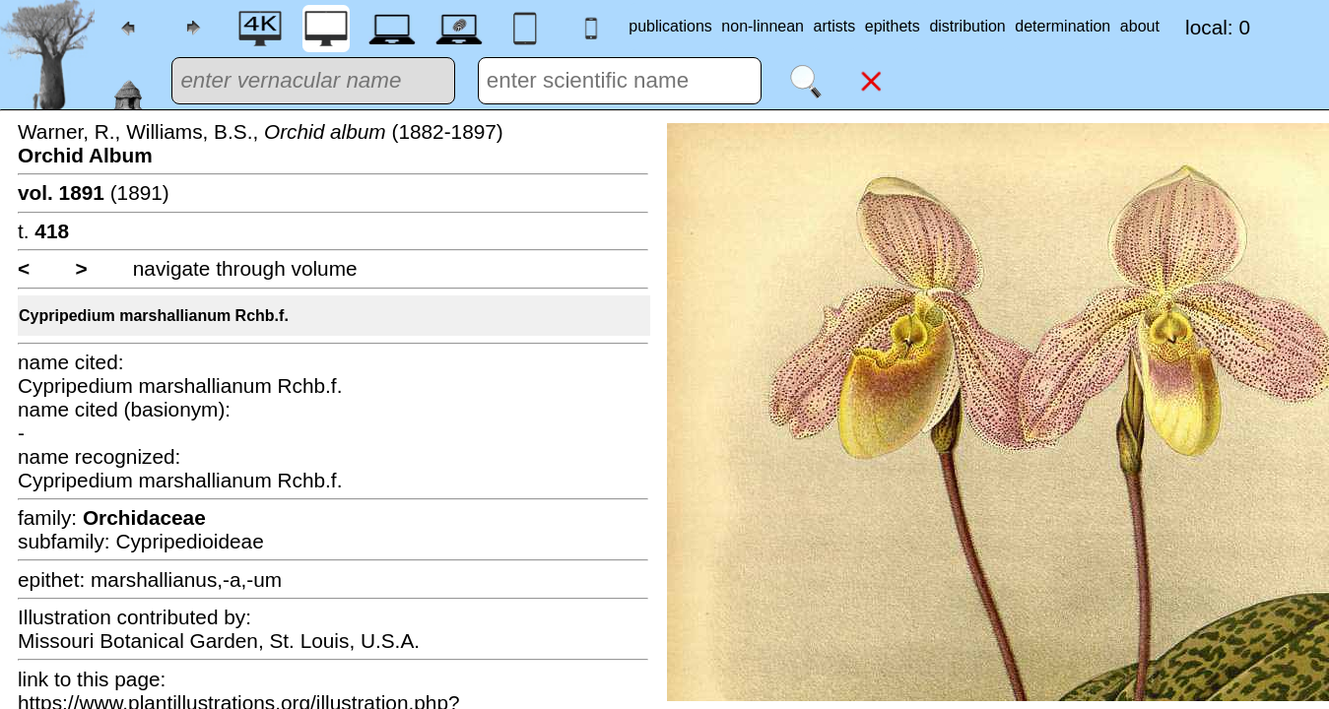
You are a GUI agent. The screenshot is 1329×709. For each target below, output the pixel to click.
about (1140, 26)
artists (835, 26)
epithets (892, 26)
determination (1062, 26)
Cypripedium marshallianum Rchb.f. (154, 315)
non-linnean (762, 26)
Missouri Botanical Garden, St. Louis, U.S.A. (219, 640)
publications (670, 26)
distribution (967, 26)
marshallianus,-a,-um (186, 579)
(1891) (93, 192)
